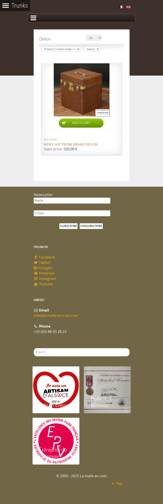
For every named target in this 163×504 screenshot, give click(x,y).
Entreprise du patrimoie (53, 453)
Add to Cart (81, 123)
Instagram (45, 279)
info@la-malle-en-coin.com (56, 316)
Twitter (42, 262)
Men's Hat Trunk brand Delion (70, 145)
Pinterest (44, 273)
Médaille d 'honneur (101, 401)
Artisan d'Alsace (55, 404)
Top (116, 483)
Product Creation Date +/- (60, 49)
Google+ (43, 268)
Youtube (43, 284)
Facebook (44, 257)
